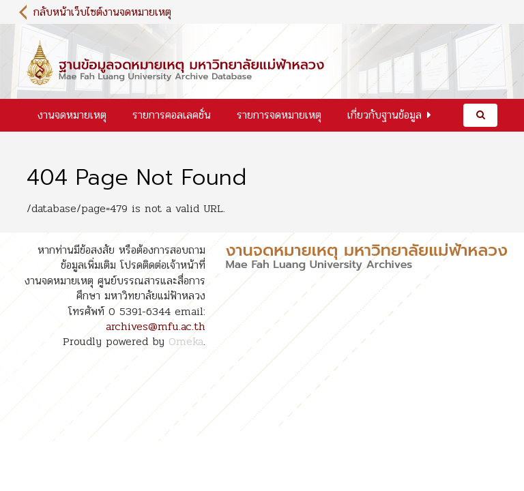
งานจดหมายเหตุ (72, 114)
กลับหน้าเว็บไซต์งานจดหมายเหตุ (102, 11)
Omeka (186, 341)
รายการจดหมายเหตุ (279, 114)
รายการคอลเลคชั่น (171, 114)
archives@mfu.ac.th (155, 326)
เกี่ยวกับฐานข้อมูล (384, 114)
